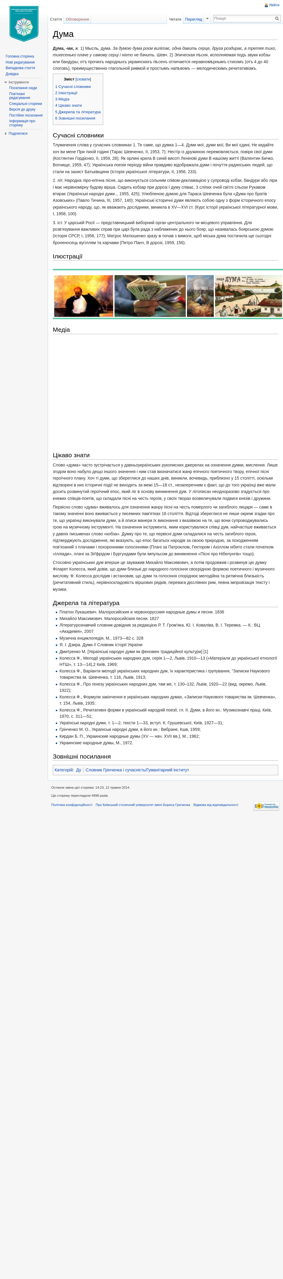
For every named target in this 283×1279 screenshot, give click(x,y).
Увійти (274, 5)
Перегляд (193, 19)
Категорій (64, 770)
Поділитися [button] (18, 133)
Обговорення (77, 19)
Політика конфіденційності (71, 805)
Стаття (56, 19)
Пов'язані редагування (19, 96)
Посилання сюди (23, 88)
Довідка (12, 74)
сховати (83, 79)
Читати (175, 19)
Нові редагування (20, 62)
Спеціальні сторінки (25, 104)
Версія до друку (22, 109)
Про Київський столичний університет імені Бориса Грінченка (143, 805)
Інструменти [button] (19, 82)
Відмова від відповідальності (216, 805)
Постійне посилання (26, 115)
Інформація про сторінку (22, 123)
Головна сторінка (20, 56)
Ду (78, 770)
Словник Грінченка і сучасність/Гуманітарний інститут (137, 770)
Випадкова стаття (20, 68)
